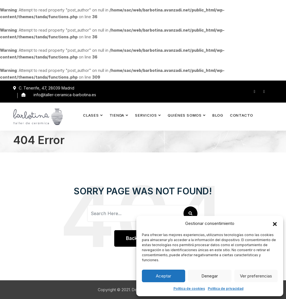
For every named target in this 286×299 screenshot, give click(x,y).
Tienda (117, 115)
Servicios (146, 115)
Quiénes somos (185, 115)
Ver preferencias (256, 276)
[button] (275, 223)
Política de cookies (189, 288)
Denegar (209, 276)
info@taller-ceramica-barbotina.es (65, 94)
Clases (91, 115)
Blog (217, 115)
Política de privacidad (226, 288)
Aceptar (163, 276)
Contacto (241, 115)
